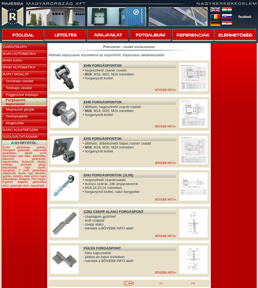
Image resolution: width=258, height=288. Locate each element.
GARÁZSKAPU (15, 47)
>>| (193, 283)
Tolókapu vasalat (19, 88)
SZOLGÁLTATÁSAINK (20, 137)
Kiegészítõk (15, 123)
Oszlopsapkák (17, 116)
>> (160, 283)
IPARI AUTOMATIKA (19, 67)
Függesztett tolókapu (22, 95)
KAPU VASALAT (16, 74)
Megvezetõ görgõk (20, 109)
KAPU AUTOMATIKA (19, 54)
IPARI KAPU (13, 61)
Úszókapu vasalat (19, 81)
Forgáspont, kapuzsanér (16, 102)
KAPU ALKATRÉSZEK (20, 130)
